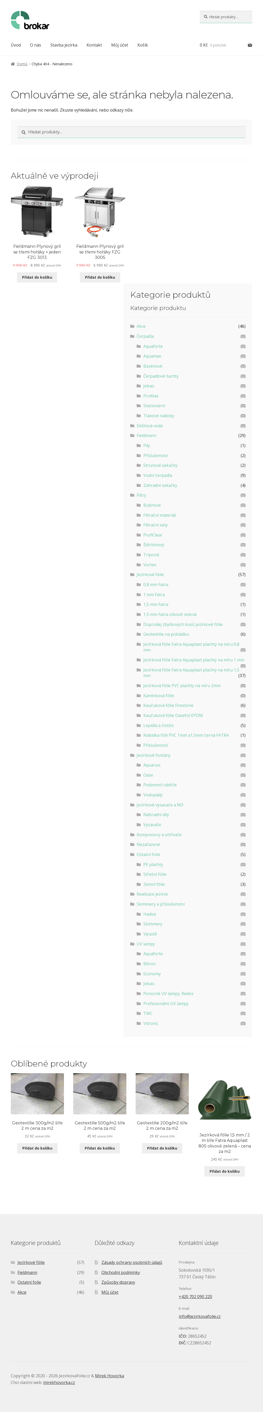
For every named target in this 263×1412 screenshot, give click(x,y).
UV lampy (146, 944)
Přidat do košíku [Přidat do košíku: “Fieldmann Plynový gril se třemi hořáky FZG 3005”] (100, 277)
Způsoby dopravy (118, 1282)
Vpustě (150, 934)
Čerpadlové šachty (161, 376)
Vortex (149, 565)
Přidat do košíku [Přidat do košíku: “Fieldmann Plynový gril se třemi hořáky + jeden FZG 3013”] (37, 277)
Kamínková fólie (158, 695)
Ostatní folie (148, 854)
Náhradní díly (156, 814)
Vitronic (150, 1023)
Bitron (149, 964)
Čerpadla (145, 336)
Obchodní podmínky (120, 1272)
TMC (148, 1013)
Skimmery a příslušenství (161, 904)
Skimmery (152, 924)
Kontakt (94, 45)
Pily (146, 445)
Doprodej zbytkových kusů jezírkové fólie (183, 624)
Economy (152, 974)
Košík (142, 45)
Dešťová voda (150, 426)
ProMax (150, 396)
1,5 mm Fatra (155, 604)
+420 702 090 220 (195, 1296)
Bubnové (152, 505)
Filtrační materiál (159, 515)
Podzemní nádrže (160, 785)
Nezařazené (148, 844)
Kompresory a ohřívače (159, 834)
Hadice (149, 914)
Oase (148, 775)
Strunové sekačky (160, 465)
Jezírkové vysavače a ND (160, 805)
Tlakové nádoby (158, 415)
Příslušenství (155, 455)
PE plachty (153, 864)
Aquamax (152, 356)
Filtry (141, 495)
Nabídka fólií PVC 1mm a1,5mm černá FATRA (186, 735)
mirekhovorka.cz (59, 1382)
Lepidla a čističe (158, 725)
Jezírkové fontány (154, 755)
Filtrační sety (155, 525)
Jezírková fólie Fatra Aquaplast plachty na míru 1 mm (193, 660)
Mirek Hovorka (109, 1376)
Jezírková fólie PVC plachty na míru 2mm (182, 685)
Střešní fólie (154, 874)
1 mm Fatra (154, 594)
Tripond (151, 555)
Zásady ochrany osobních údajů (131, 1262)
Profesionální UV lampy (166, 1003)
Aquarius (152, 765)
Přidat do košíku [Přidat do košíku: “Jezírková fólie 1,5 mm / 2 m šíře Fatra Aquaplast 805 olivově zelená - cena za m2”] (225, 1171)
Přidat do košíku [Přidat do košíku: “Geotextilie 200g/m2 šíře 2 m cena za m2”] (162, 1148)
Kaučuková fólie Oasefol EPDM (173, 715)
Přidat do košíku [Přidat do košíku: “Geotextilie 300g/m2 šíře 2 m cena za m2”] (37, 1148)
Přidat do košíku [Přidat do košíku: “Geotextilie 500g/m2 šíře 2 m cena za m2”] (100, 1148)
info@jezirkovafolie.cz (200, 1316)
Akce (141, 326)
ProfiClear (153, 535)
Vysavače (152, 824)
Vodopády (153, 795)
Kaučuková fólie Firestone (168, 705)
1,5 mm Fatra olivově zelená (169, 614)
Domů (22, 63)
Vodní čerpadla (157, 475)
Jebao (148, 386)
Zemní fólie (154, 884)
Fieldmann (146, 435)
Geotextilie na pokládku (166, 634)
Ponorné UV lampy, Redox (168, 993)
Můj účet (119, 45)
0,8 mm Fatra (155, 584)
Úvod (16, 45)
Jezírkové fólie (150, 574)
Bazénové (152, 366)
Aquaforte (153, 346)
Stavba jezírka (63, 45)
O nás (35, 45)
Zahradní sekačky (160, 485)
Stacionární (154, 405)
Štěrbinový (153, 545)
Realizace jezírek (152, 894)
